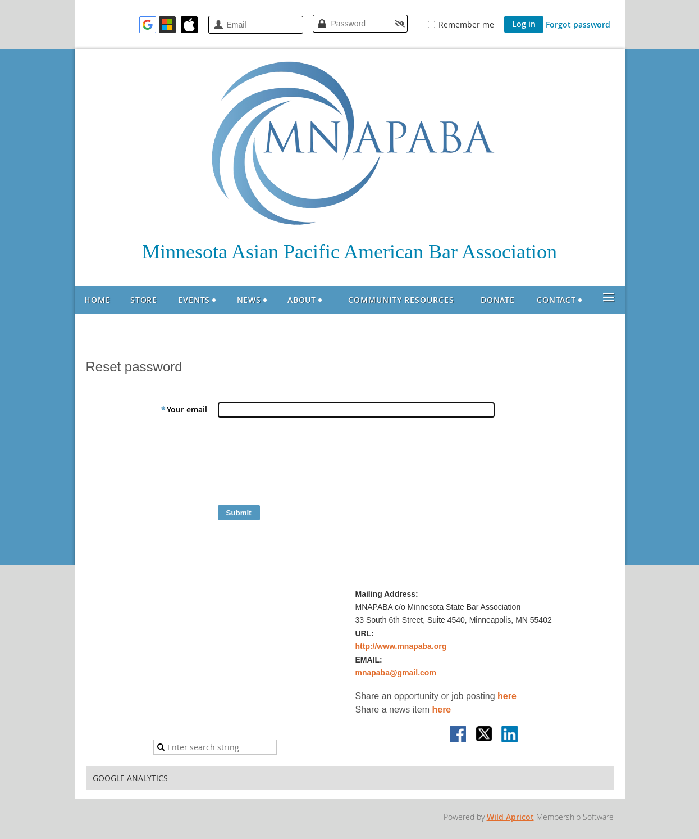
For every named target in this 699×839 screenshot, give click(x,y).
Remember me (466, 24)
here (507, 696)
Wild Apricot (510, 816)
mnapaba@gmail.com (395, 672)
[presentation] (302, 464)
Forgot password (578, 24)
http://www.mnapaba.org (401, 646)
